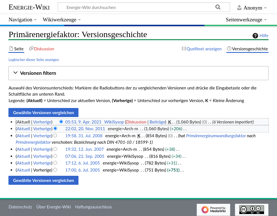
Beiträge (157, 121)
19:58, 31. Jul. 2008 (83, 135)
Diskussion (136, 121)
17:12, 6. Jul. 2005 (82, 162)
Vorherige (42, 121)
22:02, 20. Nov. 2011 (85, 128)
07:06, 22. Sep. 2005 (84, 156)
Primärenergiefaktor (33, 142)
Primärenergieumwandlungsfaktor (216, 135)
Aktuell (23, 128)
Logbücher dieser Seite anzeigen (33, 59)
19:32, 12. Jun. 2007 (84, 149)
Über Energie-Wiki (53, 206)
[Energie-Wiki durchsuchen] (144, 7)
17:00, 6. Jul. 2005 (82, 169)
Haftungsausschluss (93, 206)
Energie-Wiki (28, 7)
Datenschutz (20, 206)
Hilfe (260, 36)
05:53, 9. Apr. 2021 (83, 121)
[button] (138, 73)
